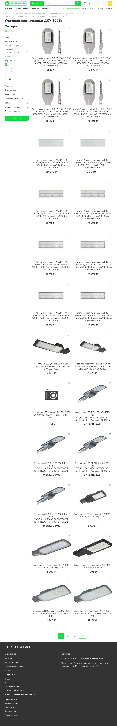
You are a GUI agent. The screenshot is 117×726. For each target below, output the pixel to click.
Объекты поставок (11, 683)
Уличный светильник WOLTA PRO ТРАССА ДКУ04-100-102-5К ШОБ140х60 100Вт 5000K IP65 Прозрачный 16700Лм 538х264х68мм (92, 62)
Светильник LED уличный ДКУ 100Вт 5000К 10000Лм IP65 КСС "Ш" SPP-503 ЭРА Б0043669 (51, 366)
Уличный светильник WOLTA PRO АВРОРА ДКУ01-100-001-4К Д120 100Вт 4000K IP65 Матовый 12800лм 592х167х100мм (51, 164)
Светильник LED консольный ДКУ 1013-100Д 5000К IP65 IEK (92, 566)
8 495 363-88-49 (88, 9)
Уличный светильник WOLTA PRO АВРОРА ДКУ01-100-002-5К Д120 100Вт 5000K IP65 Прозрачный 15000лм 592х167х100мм (92, 215)
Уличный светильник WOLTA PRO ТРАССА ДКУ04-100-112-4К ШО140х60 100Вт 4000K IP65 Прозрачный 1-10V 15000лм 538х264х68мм (51, 113)
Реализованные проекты (40, 9)
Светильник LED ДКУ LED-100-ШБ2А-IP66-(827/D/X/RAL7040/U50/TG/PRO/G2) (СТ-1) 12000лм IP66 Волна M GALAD (92, 467)
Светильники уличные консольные (19, 16)
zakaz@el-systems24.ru (92, 659)
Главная (8, 13)
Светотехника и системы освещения (30, 13)
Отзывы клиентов (11, 715)
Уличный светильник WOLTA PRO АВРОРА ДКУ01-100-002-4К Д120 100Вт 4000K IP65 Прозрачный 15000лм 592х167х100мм (51, 215)
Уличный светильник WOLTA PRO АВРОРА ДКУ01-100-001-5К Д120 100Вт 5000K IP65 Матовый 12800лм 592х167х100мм (92, 164)
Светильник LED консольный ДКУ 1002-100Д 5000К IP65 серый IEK (92, 515)
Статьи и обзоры (11, 707)
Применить (16, 118)
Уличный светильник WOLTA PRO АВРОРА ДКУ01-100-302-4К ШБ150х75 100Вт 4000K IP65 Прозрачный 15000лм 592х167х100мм (51, 266)
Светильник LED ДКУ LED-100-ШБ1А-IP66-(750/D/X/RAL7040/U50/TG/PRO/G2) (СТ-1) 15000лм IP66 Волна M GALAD (92, 416)
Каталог (37, 3)
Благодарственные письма (14, 691)
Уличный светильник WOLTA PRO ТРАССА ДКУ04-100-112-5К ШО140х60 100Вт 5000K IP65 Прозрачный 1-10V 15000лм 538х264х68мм (92, 113)
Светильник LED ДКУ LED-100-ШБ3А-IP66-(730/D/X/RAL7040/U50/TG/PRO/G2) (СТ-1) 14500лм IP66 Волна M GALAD (51, 518)
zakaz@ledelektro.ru (105, 9)
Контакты (8, 670)
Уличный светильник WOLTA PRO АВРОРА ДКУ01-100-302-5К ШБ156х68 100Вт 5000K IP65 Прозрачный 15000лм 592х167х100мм (93, 316)
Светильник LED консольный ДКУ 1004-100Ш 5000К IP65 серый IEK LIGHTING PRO (51, 613)
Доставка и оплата (22, 9)
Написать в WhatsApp (72, 9)
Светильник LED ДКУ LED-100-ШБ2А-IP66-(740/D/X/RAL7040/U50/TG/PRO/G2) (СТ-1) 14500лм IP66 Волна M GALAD (51, 467)
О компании (9, 9)
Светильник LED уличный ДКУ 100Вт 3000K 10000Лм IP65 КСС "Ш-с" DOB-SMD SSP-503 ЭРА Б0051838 (93, 366)
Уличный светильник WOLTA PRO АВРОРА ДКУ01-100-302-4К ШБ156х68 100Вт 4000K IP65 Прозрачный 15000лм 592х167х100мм (51, 316)
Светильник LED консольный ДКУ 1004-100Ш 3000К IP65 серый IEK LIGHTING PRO (92, 613)
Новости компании (12, 703)
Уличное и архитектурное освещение (65, 13)
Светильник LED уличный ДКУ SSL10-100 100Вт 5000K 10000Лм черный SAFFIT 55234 (51, 415)
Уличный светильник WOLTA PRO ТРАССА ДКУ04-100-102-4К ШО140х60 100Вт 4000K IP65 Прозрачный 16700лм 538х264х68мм (51, 62)
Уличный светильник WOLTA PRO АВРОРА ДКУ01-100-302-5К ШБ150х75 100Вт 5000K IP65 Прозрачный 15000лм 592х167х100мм (93, 266)
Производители (10, 711)
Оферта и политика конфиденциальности (20, 694)
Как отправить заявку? (13, 687)
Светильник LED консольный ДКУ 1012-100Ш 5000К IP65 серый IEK (51, 566)
